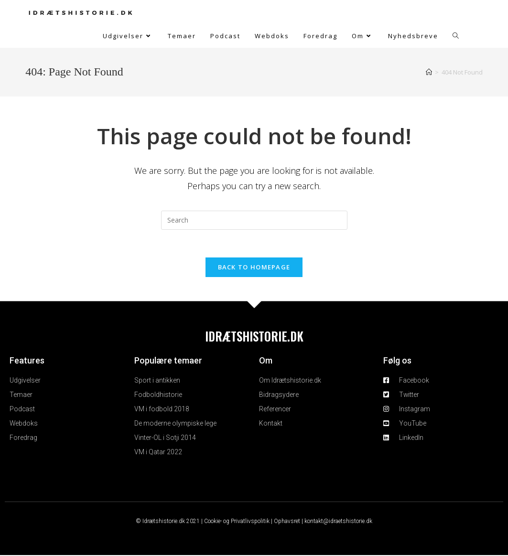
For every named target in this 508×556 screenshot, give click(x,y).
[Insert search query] (254, 220)
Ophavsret (287, 522)
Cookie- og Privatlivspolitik (237, 522)
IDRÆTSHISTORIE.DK (254, 337)
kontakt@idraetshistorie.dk (338, 522)
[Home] (429, 72)
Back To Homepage (254, 268)
